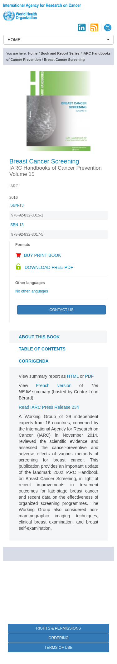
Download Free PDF (49, 267)
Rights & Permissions (58, 628)
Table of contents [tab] (42, 348)
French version (53, 385)
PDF (89, 376)
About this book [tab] (39, 336)
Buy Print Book (42, 255)
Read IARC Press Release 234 (49, 407)
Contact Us (62, 310)
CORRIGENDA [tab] (34, 361)
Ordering (58, 638)
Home (33, 53)
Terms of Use (58, 647)
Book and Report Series (60, 53)
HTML (73, 376)
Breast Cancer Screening (64, 59)
